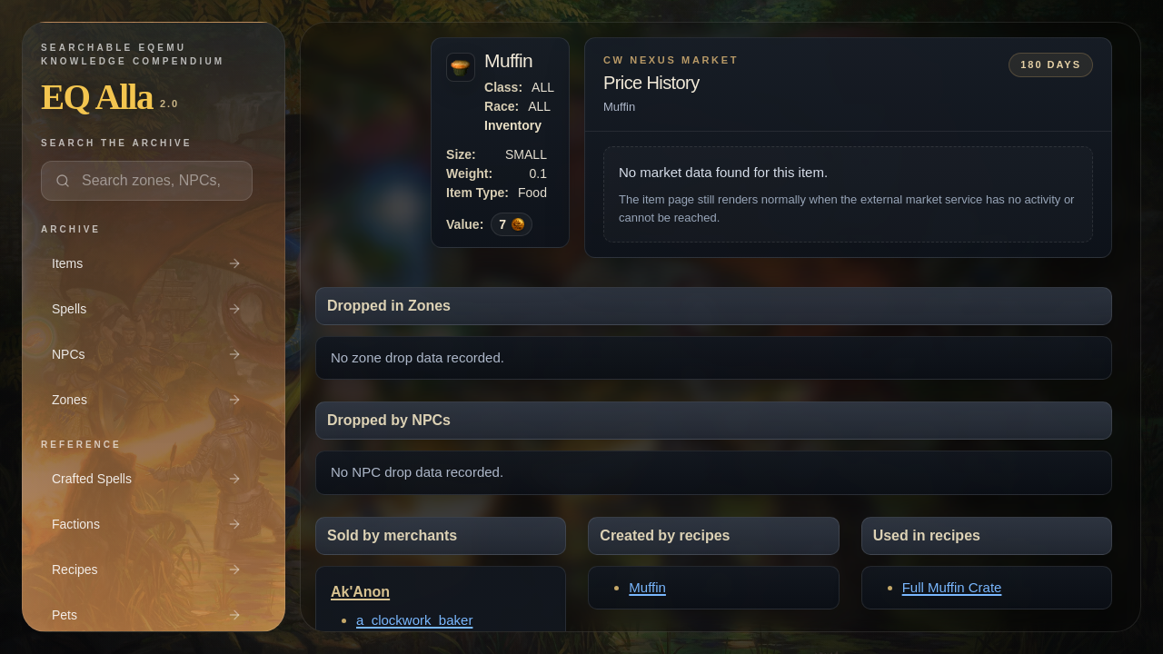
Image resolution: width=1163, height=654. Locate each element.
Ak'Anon (360, 592)
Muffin (647, 587)
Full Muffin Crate (952, 587)
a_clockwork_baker (414, 620)
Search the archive (116, 143)
